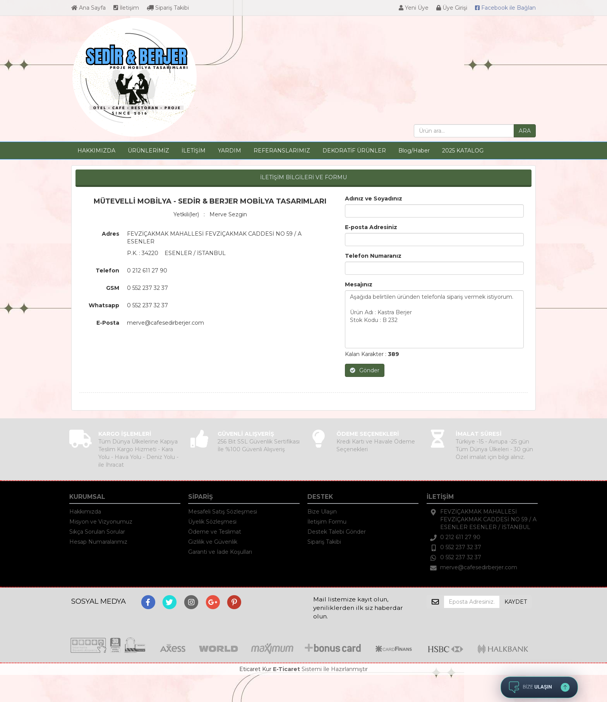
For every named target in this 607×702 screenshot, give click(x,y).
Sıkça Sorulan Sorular (97, 531)
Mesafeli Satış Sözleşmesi (222, 511)
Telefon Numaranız (373, 255)
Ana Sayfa (88, 7)
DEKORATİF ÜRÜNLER (354, 150)
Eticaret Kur (255, 669)
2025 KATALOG (463, 150)
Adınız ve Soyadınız (373, 198)
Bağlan (505, 7)
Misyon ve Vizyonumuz (100, 521)
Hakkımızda (85, 511)
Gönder (364, 370)
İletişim (126, 7)
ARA (525, 130)
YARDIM (229, 150)
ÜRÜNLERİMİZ (148, 150)
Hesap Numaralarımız (98, 541)
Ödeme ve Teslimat (214, 531)
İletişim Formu (326, 521)
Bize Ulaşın (322, 511)
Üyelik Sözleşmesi (212, 521)
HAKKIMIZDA (96, 150)
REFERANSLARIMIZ (282, 150)
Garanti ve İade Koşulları (220, 551)
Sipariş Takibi (168, 7)
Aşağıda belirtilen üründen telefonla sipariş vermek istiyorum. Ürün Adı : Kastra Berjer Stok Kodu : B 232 (434, 319)
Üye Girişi (451, 7)
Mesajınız (358, 284)
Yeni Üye (414, 7)
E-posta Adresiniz (371, 227)
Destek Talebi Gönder (336, 531)
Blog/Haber (414, 150)
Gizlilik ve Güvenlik (212, 541)
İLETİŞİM (194, 150)
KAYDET (515, 601)
